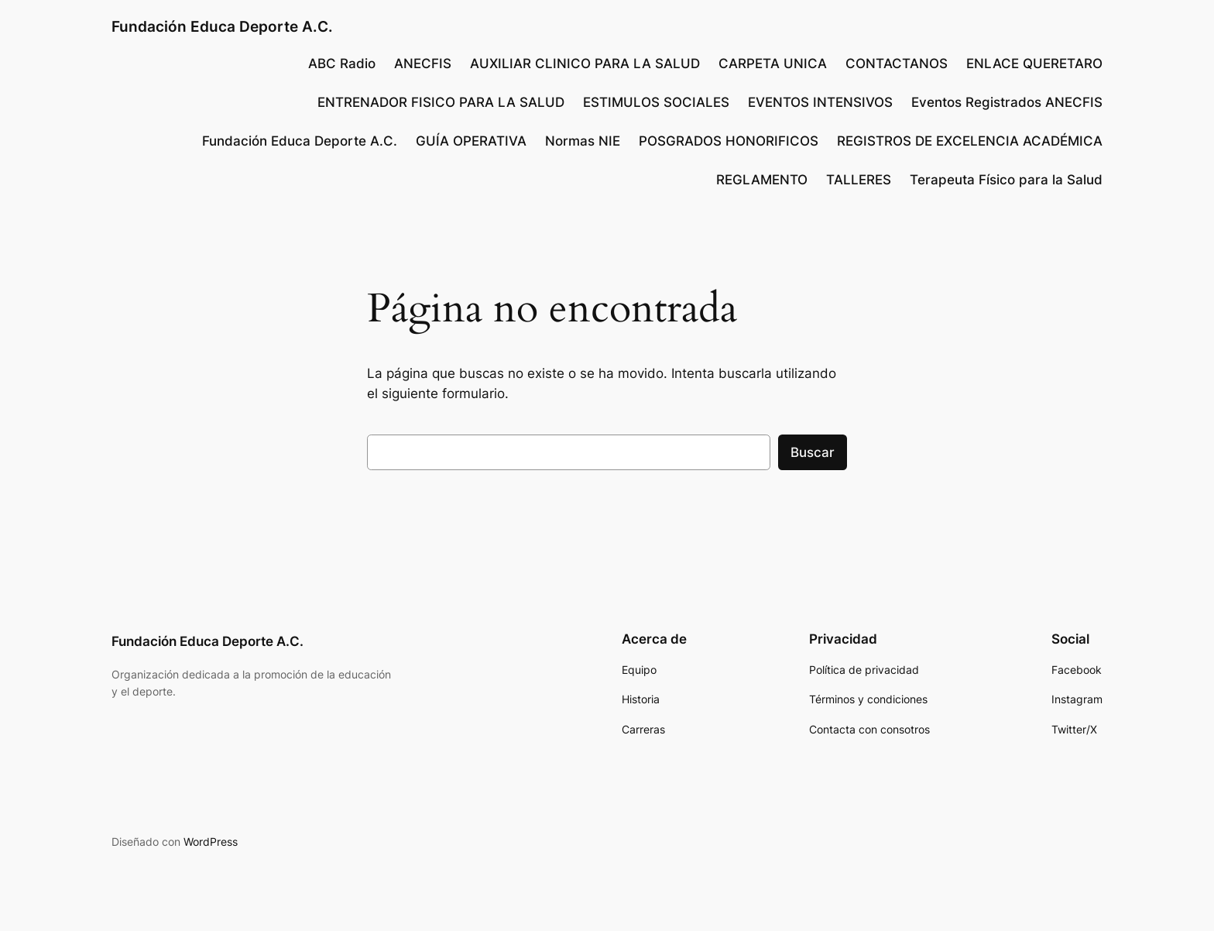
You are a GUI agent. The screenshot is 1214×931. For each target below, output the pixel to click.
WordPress (210, 841)
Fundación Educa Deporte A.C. (222, 26)
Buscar (812, 452)
